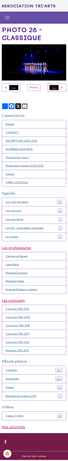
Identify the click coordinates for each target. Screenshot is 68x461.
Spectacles (34, 379)
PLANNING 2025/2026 (19, 149)
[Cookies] (7, 454)
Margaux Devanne (17, 272)
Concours (34, 370)
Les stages (34, 237)
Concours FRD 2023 (17, 308)
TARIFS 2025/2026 (17, 182)
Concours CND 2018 (18, 325)
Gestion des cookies (34, 456)
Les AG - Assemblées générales (34, 228)
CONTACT (12, 132)
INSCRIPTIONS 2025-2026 (21, 140)
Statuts (10, 174)
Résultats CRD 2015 (17, 350)
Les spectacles (34, 219)
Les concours (34, 211)
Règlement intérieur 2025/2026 (25, 165)
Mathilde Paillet (15, 281)
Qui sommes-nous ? (17, 157)
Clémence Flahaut (17, 256)
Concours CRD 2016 (17, 342)
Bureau (10, 124)
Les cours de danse (34, 202)
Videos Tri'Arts (34, 416)
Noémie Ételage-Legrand (21, 289)
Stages (34, 387)
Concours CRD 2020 (18, 317)
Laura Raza (12, 264)
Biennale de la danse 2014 (34, 396)
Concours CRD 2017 (17, 333)
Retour (34, 87)
